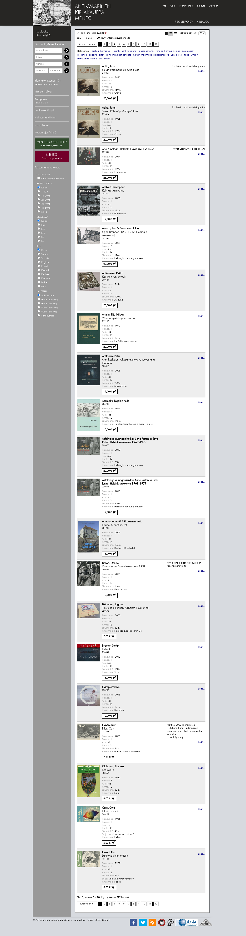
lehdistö (127, 55)
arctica (95, 51)
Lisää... (201, 71)
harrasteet (105, 51)
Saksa (174, 55)
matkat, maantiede (142, 55)
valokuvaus (98, 33)
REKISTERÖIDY (184, 21)
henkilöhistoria (128, 51)
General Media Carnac (98, 920)
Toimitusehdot (186, 6)
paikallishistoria (161, 55)
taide (186, 55)
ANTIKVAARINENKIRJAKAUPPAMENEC (93, 12)
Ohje (172, 6)
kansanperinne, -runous (150, 51)
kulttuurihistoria (172, 51)
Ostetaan (213, 6)
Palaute (201, 6)
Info (164, 6)
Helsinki (116, 51)
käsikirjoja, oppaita (87, 55)
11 (150, 44)
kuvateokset (188, 51)
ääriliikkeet (104, 58)
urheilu (194, 55)
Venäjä (93, 58)
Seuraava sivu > (87, 44)
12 (156, 44)
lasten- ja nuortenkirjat (110, 55)
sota (180, 55)
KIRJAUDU (203, 21)
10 (143, 44)
